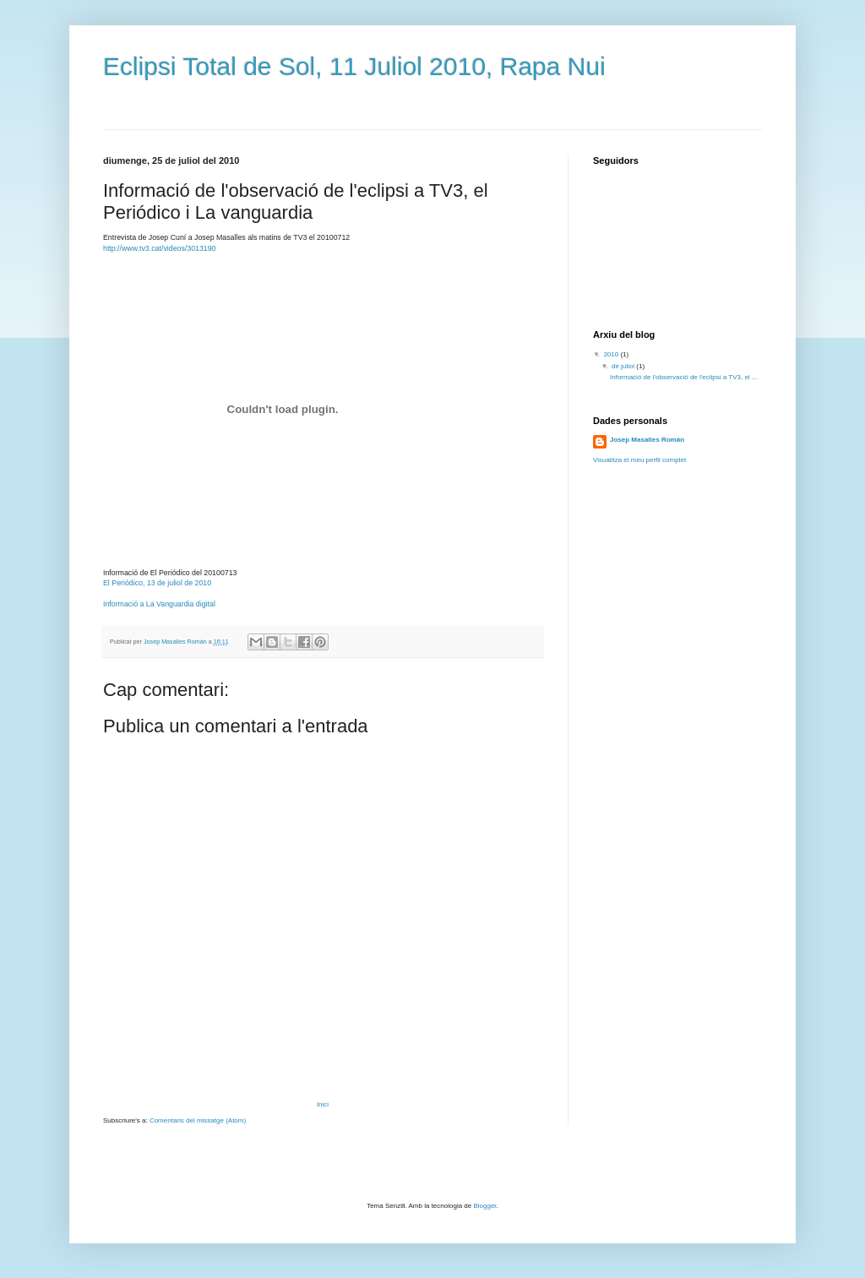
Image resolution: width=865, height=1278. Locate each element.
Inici (323, 1104)
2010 (611, 354)
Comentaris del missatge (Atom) (198, 1120)
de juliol (624, 366)
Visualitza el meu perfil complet (639, 460)
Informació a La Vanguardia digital (159, 604)
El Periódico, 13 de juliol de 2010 (157, 583)
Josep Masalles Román (647, 439)
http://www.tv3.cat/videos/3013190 (159, 248)
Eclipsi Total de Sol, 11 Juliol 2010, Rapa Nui (354, 66)
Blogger (484, 1206)
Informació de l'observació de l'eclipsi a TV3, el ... (684, 377)
